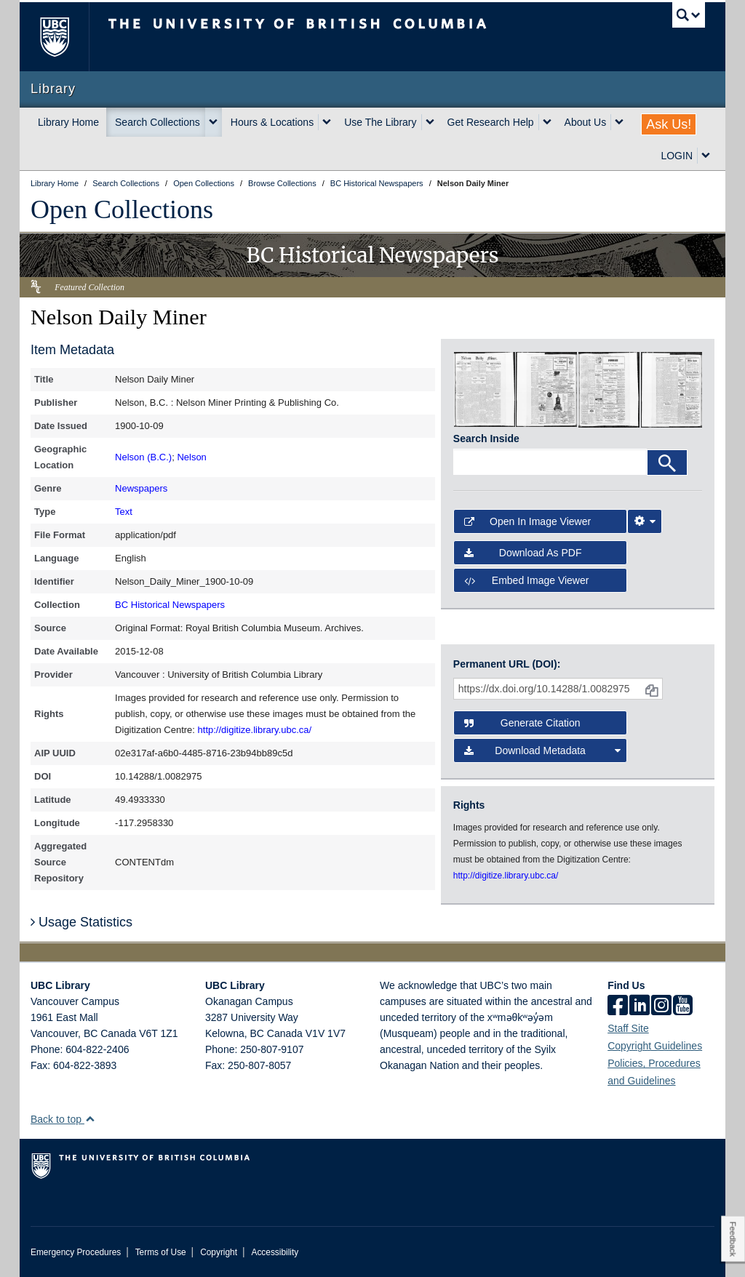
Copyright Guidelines (654, 1046)
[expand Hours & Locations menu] (326, 122)
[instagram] (661, 1006)
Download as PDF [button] (523, 553)
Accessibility (274, 1252)
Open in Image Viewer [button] (527, 521)
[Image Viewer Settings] (644, 521)
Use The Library (380, 122)
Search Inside (486, 438)
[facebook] (617, 1006)
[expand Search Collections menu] (213, 122)
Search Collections (157, 122)
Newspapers (141, 488)
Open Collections (122, 209)
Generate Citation (522, 723)
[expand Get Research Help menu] (547, 122)
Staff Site (628, 1028)
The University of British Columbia (65, 36)
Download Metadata (542, 750)
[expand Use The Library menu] (430, 122)
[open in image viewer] (484, 389)
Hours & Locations (272, 122)
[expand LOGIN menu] (705, 156)
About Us (586, 122)
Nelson (191, 457)
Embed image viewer (526, 580)
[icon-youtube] (683, 1006)
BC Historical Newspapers (170, 604)
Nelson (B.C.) (143, 457)
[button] (89, 1118)
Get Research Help (490, 122)
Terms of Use (160, 1252)
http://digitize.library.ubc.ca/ (255, 729)
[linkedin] (639, 1006)
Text (123, 511)
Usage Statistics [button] (81, 922)
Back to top (63, 1119)
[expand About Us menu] (619, 122)
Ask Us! (668, 124)
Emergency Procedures (76, 1252)
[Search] (667, 462)
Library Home (68, 122)
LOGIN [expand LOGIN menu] (677, 155)
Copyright (218, 1252)
